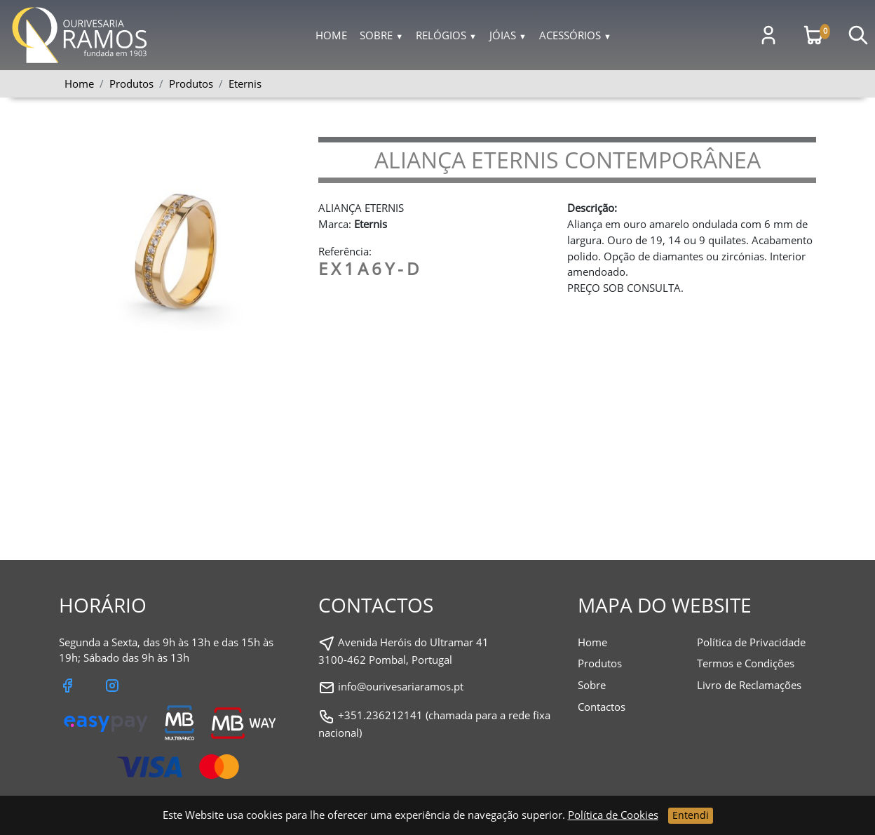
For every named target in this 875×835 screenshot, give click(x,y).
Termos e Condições (745, 663)
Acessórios (575, 35)
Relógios (446, 35)
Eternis (245, 83)
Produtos (191, 83)
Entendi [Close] (690, 815)
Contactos (601, 707)
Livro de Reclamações (749, 685)
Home (331, 35)
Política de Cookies (613, 815)
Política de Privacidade (751, 642)
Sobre (381, 35)
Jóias (508, 35)
